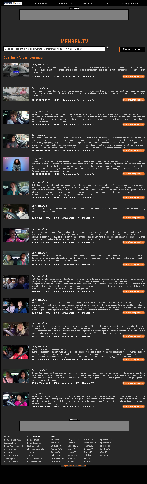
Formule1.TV (56, 449)
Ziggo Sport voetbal (13, 446)
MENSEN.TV (74, 41)
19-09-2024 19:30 (41, 217)
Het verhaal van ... (35, 462)
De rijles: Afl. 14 (40, 88)
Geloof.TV (55, 455)
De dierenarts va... (12, 455)
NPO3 (56, 76)
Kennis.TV (71, 442)
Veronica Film (10, 443)
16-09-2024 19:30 (41, 291)
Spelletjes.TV (106, 442)
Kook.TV (71, 449)
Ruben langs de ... (35, 443)
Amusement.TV (71, 76)
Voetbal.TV (105, 449)
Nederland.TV (65, 3)
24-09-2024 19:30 (41, 150)
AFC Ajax (8, 452)
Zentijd (30, 452)
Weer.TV (103, 452)
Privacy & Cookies (130, 3)
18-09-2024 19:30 (41, 242)
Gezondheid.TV (57, 458)
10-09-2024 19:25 (41, 383)
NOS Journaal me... (12, 440)
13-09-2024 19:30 (41, 312)
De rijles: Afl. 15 (40, 64)
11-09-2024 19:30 (41, 359)
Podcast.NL (88, 3)
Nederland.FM (41, 3)
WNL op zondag (34, 446)
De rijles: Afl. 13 (40, 111)
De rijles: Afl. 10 (40, 182)
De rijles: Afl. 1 (39, 393)
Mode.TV (71, 458)
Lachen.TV (71, 452)
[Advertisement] (38, 14)
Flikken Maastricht (35, 449)
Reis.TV (87, 458)
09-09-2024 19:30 (41, 406)
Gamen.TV (55, 452)
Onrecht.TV (88, 449)
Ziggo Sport (9, 458)
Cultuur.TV (56, 446)
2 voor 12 (31, 455)
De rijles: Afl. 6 (39, 276)
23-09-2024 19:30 (41, 174)
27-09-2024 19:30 (41, 76)
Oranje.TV (88, 452)
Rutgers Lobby (11, 462)
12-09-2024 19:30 (41, 336)
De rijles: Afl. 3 (39, 346)
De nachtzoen (10, 449)
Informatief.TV (57, 461)
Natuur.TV (88, 439)
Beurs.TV (55, 442)
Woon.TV (104, 455)
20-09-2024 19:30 (41, 197)
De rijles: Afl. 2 (39, 370)
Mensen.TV (88, 76)
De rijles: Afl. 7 (39, 252)
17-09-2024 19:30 (41, 264)
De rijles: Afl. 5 (39, 299)
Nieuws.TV (88, 446)
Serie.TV (87, 461)
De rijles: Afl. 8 (39, 229)
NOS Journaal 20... (35, 458)
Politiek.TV (89, 455)
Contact (107, 3)
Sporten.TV (105, 446)
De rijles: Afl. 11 (39, 158)
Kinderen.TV (72, 446)
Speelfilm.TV (106, 439)
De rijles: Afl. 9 (39, 205)
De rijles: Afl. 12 (40, 135)
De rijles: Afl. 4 (39, 323)
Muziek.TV (71, 461)
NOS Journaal (33, 440)
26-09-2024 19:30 (41, 100)
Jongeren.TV (73, 439)
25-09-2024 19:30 (41, 124)
